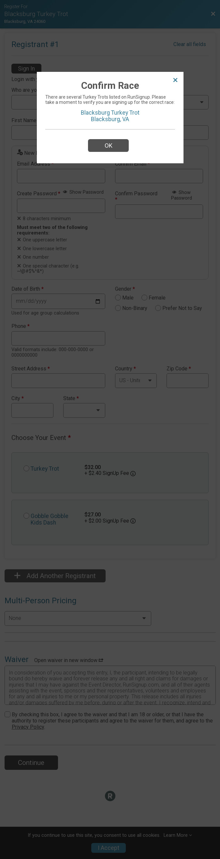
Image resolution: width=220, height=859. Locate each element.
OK (108, 145)
